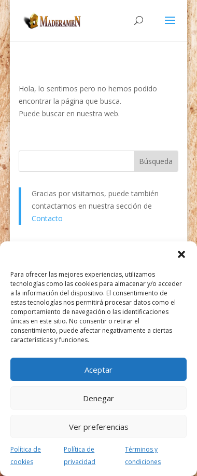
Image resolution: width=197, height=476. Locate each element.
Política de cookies (25, 455)
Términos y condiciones (143, 455)
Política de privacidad (79, 455)
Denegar (98, 398)
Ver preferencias (99, 426)
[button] (181, 254)
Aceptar (98, 369)
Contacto (47, 218)
